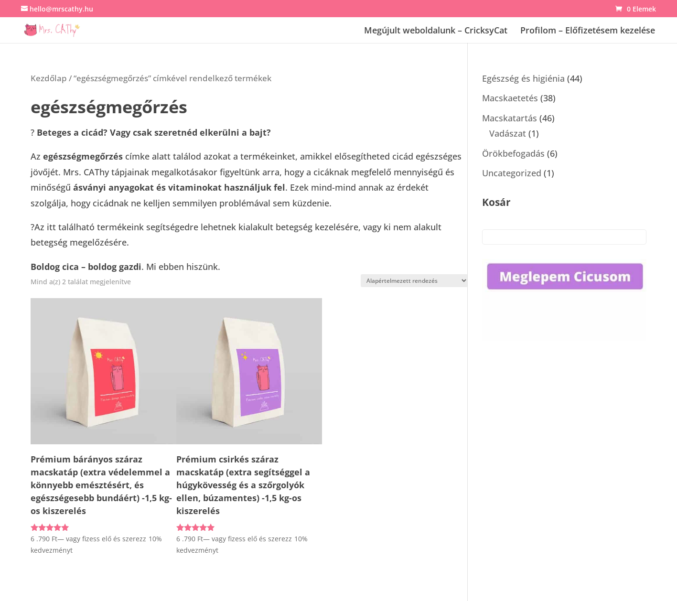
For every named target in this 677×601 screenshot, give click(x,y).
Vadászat (507, 133)
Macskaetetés (510, 98)
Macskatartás (509, 118)
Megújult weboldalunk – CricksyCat (435, 31)
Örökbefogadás (513, 153)
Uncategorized (511, 173)
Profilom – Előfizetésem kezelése (587, 31)
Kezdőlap (49, 78)
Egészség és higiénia (523, 78)
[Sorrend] (414, 280)
